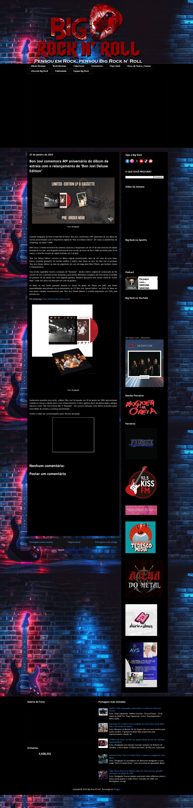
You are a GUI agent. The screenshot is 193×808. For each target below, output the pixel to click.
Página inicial (74, 542)
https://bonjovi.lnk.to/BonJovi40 (56, 299)
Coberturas (78, 66)
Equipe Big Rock (81, 71)
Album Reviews (38, 66)
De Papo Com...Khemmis (137, 338)
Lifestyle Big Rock (39, 71)
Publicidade (60, 71)
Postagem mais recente (41, 542)
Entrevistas (97, 66)
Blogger (117, 789)
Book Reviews (59, 66)
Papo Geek (115, 66)
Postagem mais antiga (106, 542)
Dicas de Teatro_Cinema (139, 66)
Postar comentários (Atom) (76, 550)
